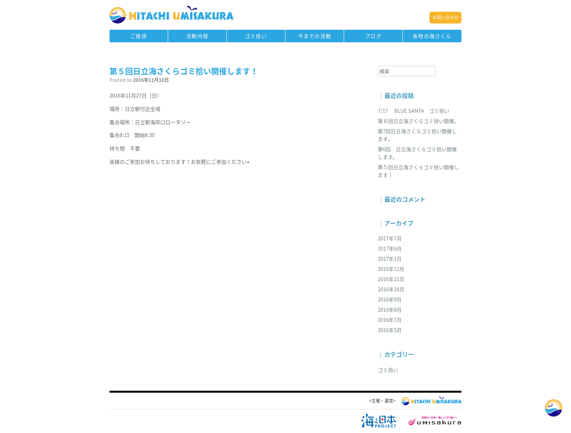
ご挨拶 (138, 36)
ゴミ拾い (256, 36)
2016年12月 (391, 268)
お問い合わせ (445, 17)
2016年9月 (390, 299)
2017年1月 (390, 258)
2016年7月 (390, 319)
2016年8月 (390, 309)
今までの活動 (314, 36)
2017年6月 (390, 248)
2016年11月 (391, 279)
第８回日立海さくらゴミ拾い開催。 (418, 120)
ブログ (373, 36)
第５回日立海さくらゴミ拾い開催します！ (184, 71)
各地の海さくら (432, 36)
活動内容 (197, 36)
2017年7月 (390, 238)
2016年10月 (391, 289)
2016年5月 (390, 330)
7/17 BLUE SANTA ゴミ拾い (413, 110)
